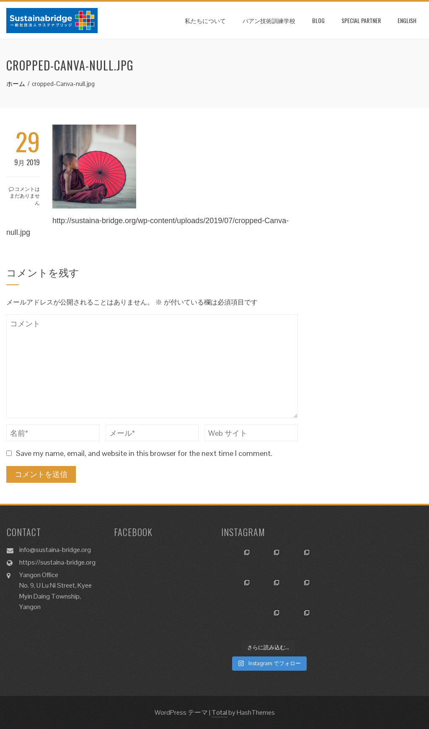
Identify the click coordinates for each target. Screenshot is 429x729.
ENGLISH (407, 20)
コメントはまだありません (24, 195)
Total (219, 712)
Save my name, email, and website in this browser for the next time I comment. (144, 453)
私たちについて (205, 20)
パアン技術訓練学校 (269, 20)
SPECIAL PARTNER (361, 20)
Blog (318, 20)
